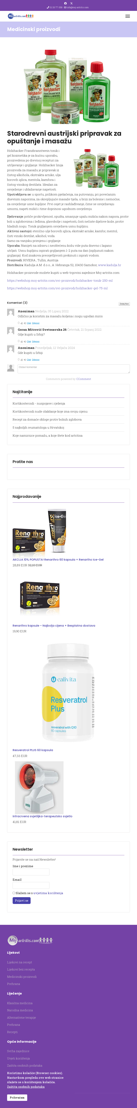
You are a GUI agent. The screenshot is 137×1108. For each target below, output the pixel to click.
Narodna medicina (20, 1010)
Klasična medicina (20, 1003)
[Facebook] (65, 3)
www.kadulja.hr (109, 265)
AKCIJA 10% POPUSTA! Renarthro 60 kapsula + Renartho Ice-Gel (58, 560)
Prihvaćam (17, 1097)
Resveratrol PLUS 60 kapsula (33, 750)
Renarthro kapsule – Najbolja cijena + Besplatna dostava (54, 626)
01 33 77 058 (56, 7)
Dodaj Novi (124, 304)
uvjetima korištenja (48, 893)
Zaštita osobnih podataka (24, 1065)
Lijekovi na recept (19, 962)
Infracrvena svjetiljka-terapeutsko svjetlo (42, 816)
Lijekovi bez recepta (21, 969)
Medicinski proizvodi (22, 977)
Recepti (12, 1032)
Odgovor (35, 323)
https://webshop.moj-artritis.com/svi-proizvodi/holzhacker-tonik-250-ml (60, 280)
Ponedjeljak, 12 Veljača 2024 (55, 348)
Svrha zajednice (18, 1051)
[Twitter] (71, 3)
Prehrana (13, 984)
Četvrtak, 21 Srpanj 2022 (84, 329)
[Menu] (127, 16)
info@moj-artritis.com (78, 7)
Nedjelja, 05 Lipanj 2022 (52, 311)
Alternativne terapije (21, 1017)
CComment (83, 379)
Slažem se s (38, 893)
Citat (29, 323)
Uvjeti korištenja (18, 1058)
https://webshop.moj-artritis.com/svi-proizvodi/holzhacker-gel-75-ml (57, 288)
